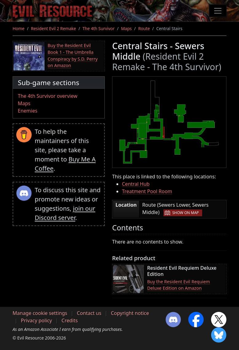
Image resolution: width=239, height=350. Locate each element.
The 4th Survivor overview (47, 96)
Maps (126, 28)
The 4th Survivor (99, 28)
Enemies (27, 110)
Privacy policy (36, 320)
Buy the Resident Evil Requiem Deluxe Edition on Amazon (178, 285)
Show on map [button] (185, 212)
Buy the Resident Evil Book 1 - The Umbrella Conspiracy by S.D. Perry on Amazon (73, 55)
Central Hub (136, 184)
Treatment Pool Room (147, 191)
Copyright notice (130, 313)
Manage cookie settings (40, 313)
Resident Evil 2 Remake (53, 28)
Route (144, 28)
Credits (69, 320)
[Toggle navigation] (217, 11)
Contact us (89, 313)
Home (19, 28)
